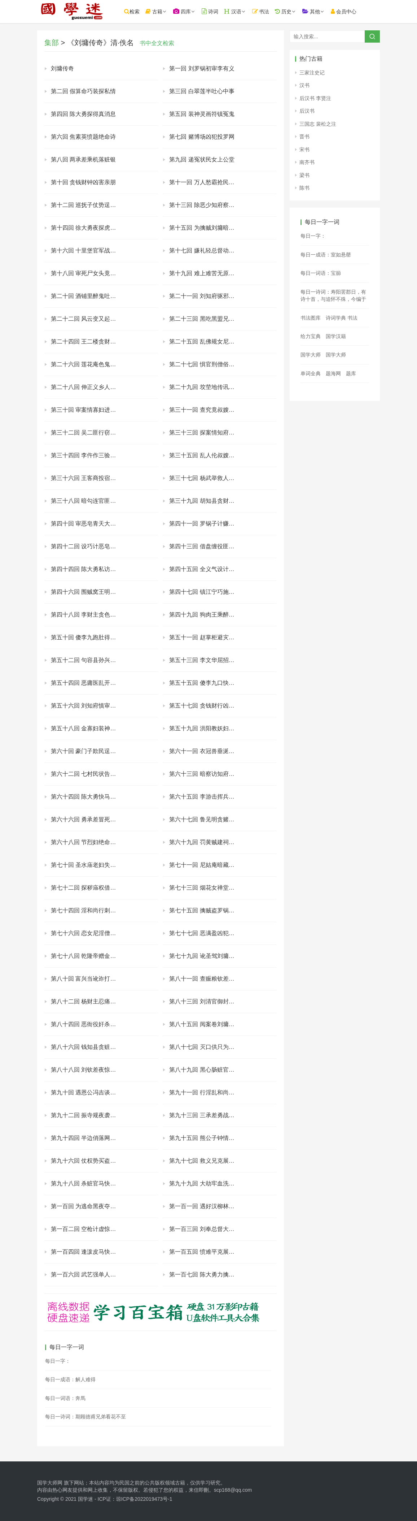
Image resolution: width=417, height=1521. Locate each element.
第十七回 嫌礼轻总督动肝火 (204, 250)
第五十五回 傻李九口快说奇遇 (207, 683)
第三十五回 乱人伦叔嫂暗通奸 (207, 455)
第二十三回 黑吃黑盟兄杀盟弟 (207, 319)
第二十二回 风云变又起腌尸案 (89, 319)
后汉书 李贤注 (315, 98)
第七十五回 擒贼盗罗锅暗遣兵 (207, 910)
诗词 (213, 11)
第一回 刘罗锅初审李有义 (201, 68)
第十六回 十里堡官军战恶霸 (86, 250)
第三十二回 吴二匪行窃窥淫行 (89, 432)
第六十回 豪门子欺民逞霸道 (86, 751)
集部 (51, 43)
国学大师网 (49, 1483)
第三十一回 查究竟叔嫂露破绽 (207, 410)
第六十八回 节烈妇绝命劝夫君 (89, 842)
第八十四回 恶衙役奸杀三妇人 (89, 1024)
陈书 (304, 188)
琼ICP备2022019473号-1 (144, 1499)
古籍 (156, 11)
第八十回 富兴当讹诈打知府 (86, 979)
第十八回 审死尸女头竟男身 (86, 273)
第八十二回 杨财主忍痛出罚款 (89, 1001)
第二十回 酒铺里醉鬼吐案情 (86, 296)
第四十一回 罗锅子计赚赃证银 (207, 523)
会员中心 (346, 11)
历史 (286, 11)
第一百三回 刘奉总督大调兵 (204, 1229)
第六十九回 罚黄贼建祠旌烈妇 (207, 842)
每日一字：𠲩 (313, 236)
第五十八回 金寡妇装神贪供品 (89, 728)
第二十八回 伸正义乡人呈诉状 (89, 387)
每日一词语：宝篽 (320, 273)
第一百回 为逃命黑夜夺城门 (86, 1206)
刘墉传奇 (62, 68)
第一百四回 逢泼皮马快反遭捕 (89, 1252)
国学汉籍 (336, 336)
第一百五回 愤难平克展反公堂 (207, 1252)
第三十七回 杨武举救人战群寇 (207, 478)
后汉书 (307, 111)
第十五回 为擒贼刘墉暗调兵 (204, 228)
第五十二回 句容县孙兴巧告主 (89, 660)
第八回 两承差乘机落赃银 (83, 159)
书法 (263, 11)
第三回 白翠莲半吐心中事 (201, 91)
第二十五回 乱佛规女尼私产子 (207, 341)
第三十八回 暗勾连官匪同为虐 (89, 501)
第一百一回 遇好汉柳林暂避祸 (207, 1206)
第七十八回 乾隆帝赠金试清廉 (89, 956)
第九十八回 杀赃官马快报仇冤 (89, 1183)
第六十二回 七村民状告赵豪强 (89, 774)
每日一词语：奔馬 (65, 1398)
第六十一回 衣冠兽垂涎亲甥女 (207, 751)
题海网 (333, 373)
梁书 (304, 175)
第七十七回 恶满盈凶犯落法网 (207, 933)
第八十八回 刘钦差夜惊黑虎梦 (89, 1070)
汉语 (235, 11)
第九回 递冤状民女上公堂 (201, 159)
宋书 (304, 149)
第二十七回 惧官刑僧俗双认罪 (207, 364)
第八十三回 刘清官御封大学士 (207, 1001)
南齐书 (307, 162)
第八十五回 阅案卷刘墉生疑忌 (207, 1024)
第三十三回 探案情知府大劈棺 (207, 432)
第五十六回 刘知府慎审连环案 (89, 706)
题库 (351, 373)
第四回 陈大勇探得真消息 (83, 114)
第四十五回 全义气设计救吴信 (207, 569)
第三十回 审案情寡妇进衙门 (86, 410)
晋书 (304, 136)
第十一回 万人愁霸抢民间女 (204, 182)
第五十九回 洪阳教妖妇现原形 (207, 728)
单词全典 (310, 373)
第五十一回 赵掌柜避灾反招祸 (207, 637)
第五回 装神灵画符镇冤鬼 (201, 114)
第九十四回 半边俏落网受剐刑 (89, 1138)
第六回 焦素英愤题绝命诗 (83, 137)
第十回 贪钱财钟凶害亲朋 (83, 182)
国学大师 (310, 355)
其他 (314, 11)
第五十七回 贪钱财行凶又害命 (207, 706)
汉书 (304, 85)
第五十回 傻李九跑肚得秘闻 (86, 637)
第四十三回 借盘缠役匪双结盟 (207, 546)
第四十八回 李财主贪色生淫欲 (89, 615)
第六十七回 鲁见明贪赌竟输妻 (207, 819)
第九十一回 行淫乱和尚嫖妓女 (207, 1092)
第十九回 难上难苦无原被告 (204, 273)
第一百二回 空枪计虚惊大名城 (89, 1229)
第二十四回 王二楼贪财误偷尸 (89, 341)
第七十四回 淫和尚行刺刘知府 (89, 910)
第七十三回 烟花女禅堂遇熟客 (207, 888)
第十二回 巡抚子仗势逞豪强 (86, 205)
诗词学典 (336, 318)
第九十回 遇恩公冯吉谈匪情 (86, 1092)
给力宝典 (310, 336)
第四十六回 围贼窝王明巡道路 (89, 592)
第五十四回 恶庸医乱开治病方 (89, 683)
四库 (185, 11)
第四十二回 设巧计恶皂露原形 (89, 546)
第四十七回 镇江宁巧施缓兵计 (207, 592)
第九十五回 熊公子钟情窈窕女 (207, 1138)
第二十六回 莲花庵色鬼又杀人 (89, 364)
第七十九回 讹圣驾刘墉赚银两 (207, 956)
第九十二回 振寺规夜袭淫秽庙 (89, 1115)
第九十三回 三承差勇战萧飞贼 (207, 1115)
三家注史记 (312, 72)
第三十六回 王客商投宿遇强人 (89, 478)
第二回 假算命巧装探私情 (83, 91)
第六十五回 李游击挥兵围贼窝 (207, 797)
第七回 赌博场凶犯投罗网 (201, 137)
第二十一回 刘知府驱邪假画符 (207, 296)
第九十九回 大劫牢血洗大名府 (207, 1183)
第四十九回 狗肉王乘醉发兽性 (207, 615)
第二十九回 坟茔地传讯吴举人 (207, 387)
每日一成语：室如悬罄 (325, 255)
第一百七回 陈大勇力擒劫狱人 (207, 1274)
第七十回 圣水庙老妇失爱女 (86, 865)
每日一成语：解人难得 (70, 1379)
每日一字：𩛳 (57, 1361)
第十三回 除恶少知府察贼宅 (204, 205)
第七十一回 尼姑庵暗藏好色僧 (207, 865)
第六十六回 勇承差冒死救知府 (89, 819)
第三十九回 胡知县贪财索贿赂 (207, 501)
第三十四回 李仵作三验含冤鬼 (89, 455)
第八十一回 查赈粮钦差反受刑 (207, 979)
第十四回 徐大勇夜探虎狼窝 (86, 228)
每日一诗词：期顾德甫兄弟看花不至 (85, 1417)
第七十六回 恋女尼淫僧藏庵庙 (89, 933)
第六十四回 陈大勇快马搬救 (86, 797)
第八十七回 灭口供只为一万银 (207, 1047)
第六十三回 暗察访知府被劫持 (207, 774)
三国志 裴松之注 (317, 124)
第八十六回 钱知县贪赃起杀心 (89, 1047)
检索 (134, 11)
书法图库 (310, 318)
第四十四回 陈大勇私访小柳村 (89, 569)
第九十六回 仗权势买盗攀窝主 (89, 1161)
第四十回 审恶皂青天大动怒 (86, 523)
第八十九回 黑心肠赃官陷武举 (207, 1070)
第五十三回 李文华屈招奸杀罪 (207, 660)
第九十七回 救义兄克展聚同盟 (207, 1161)
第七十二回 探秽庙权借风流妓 (89, 888)
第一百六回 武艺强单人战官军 (89, 1274)
